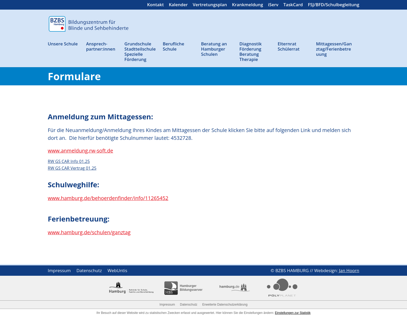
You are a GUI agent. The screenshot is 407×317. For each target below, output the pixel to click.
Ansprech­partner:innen (101, 46)
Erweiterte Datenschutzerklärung (224, 304)
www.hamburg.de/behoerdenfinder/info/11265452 (108, 198)
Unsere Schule (63, 44)
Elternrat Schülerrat (289, 46)
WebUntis (117, 271)
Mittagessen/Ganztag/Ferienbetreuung (334, 49)
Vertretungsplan (210, 5)
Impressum (59, 271)
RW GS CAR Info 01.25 (69, 161)
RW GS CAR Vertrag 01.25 (72, 168)
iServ (273, 5)
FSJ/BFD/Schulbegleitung (333, 5)
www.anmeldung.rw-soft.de (80, 150)
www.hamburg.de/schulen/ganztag (89, 232)
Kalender (178, 5)
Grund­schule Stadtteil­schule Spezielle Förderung (140, 51)
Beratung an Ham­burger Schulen (214, 49)
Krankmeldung (247, 5)
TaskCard (293, 5)
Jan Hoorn (349, 270)
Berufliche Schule (173, 46)
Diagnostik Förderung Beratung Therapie (250, 51)
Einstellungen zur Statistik (292, 313)
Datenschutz (89, 271)
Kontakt (155, 5)
